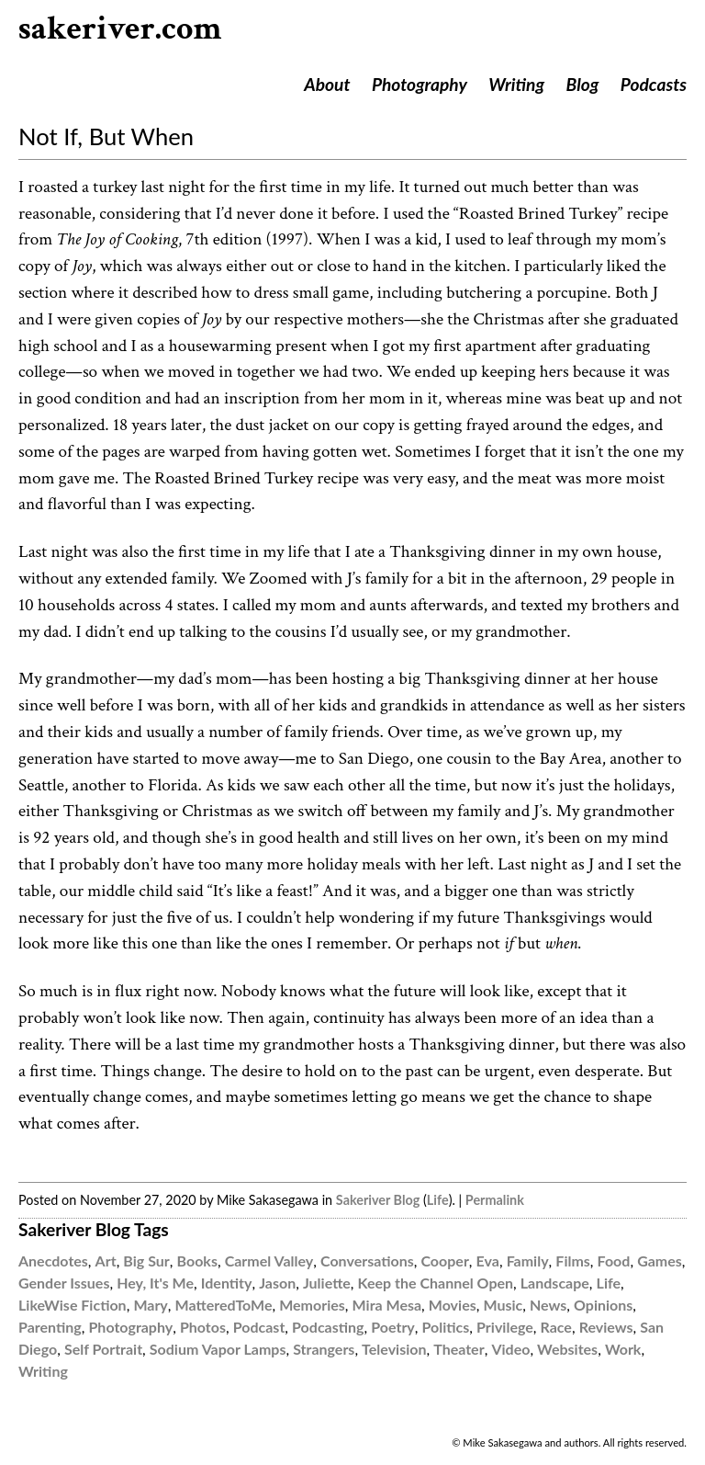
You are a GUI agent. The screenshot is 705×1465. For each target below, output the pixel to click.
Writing (516, 84)
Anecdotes (53, 1260)
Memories (312, 1304)
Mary (150, 1304)
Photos (203, 1326)
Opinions (603, 1304)
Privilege (504, 1326)
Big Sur (146, 1260)
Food (614, 1260)
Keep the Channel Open (435, 1282)
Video (510, 1348)
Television (394, 1348)
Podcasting (328, 1326)
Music (502, 1304)
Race (556, 1326)
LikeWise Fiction (72, 1304)
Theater (458, 1348)
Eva (487, 1260)
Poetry (393, 1326)
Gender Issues (63, 1282)
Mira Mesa (387, 1304)
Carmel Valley (269, 1260)
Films (572, 1260)
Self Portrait (103, 1348)
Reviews (606, 1326)
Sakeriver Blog (378, 1200)
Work (623, 1348)
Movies (452, 1304)
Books (197, 1260)
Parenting (50, 1326)
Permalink (494, 1200)
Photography (419, 84)
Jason (277, 1282)
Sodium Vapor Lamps (218, 1348)
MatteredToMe (224, 1304)
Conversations (367, 1260)
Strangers (323, 1348)
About (327, 84)
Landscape (554, 1282)
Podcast (259, 1326)
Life (438, 1200)
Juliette (327, 1282)
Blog (582, 84)
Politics (446, 1326)
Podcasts (654, 84)
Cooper (444, 1260)
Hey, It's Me (155, 1282)
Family (528, 1260)
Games (659, 1260)
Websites (567, 1348)
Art (106, 1260)
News (548, 1304)
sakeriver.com (120, 29)
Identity (226, 1282)
